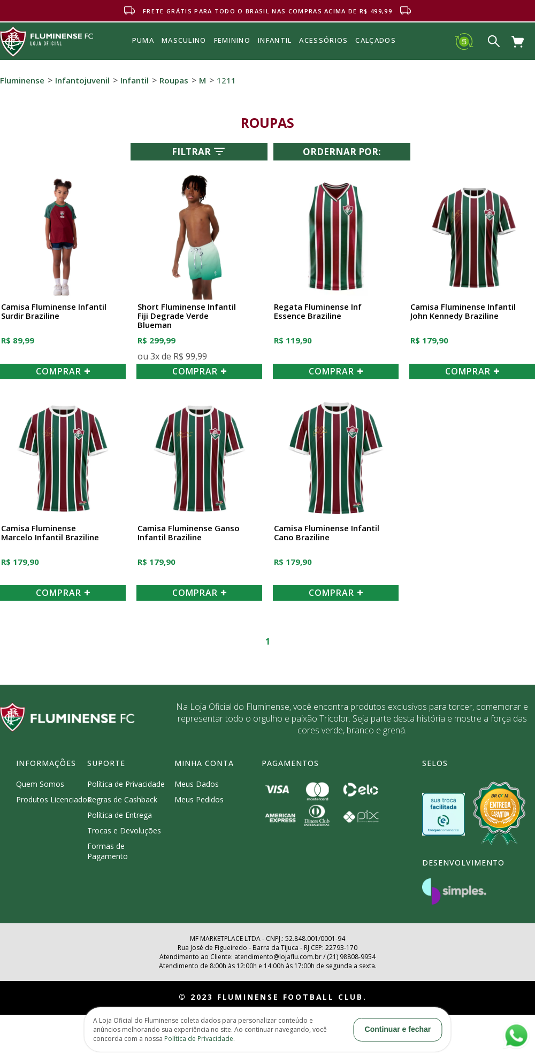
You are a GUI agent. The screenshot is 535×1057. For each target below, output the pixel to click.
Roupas (173, 80)
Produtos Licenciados (53, 799)
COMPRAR (63, 371)
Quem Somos (40, 784)
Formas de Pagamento (107, 851)
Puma (143, 52)
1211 (226, 80)
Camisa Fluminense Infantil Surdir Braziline (53, 311)
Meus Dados (196, 784)
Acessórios (323, 63)
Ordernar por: (342, 151)
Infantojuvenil (82, 80)
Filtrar (199, 151)
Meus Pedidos (199, 799)
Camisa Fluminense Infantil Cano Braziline (326, 533)
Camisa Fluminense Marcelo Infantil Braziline (50, 533)
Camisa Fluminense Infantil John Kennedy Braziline (463, 311)
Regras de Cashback (122, 799)
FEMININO (232, 40)
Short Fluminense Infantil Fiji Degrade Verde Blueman (186, 316)
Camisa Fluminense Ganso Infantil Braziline (188, 533)
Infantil (134, 80)
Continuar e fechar (398, 1029)
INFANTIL (275, 40)
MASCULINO (184, 40)
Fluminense (22, 80)
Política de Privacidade (126, 784)
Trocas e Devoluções (124, 830)
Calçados (375, 40)
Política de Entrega (119, 815)
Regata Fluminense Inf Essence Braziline (318, 311)
